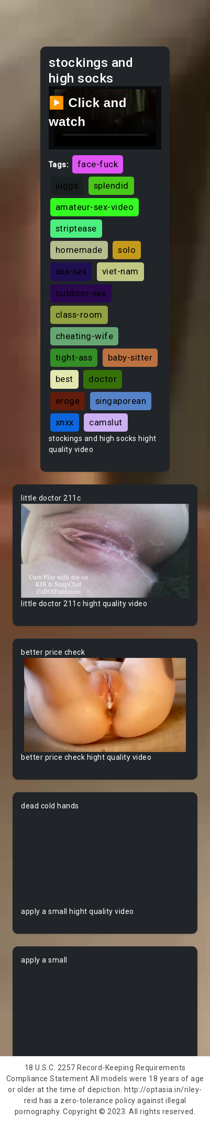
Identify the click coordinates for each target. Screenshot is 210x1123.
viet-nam (120, 271)
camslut (106, 422)
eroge (68, 401)
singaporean (121, 401)
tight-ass (74, 357)
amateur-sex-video (95, 207)
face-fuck (98, 164)
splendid (111, 185)
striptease (76, 228)
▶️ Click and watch (88, 112)
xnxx (65, 422)
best (64, 379)
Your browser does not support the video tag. (105, 551)
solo (127, 250)
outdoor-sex (81, 293)
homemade (79, 250)
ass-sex (71, 271)
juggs (67, 185)
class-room (79, 314)
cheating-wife (85, 336)
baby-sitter (130, 357)
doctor (103, 379)
